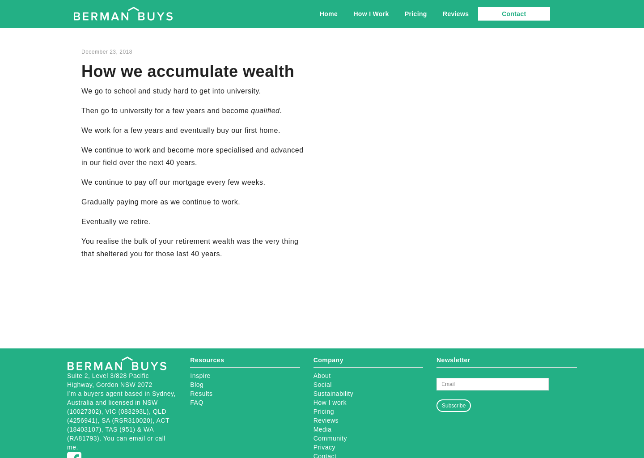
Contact (514, 13)
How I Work (371, 13)
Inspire (200, 375)
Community (330, 438)
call (160, 438)
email (137, 438)
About (322, 375)
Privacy (324, 447)
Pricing (416, 13)
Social (323, 384)
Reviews (456, 13)
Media (323, 429)
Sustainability (334, 393)
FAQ (196, 402)
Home (329, 13)
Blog (196, 384)
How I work (330, 402)
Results (201, 393)
